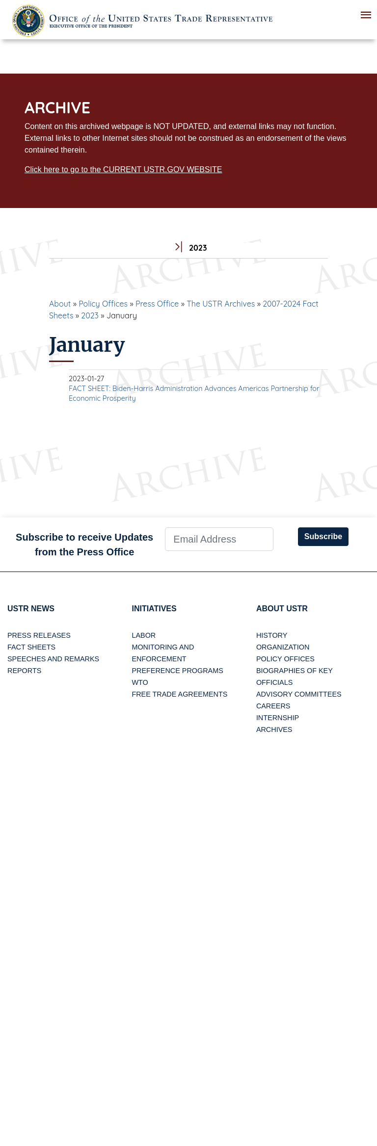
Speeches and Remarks (53, 659)
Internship (277, 718)
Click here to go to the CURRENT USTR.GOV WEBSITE (123, 169)
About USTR (282, 608)
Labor (144, 635)
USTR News (30, 608)
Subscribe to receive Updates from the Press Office (84, 544)
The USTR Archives (221, 304)
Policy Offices (103, 304)
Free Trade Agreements (179, 694)
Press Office (157, 304)
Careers (273, 706)
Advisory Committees (299, 694)
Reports (24, 671)
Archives (274, 729)
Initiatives (154, 608)
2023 (90, 315)
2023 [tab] (188, 248)
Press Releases (39, 635)
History (271, 635)
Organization (282, 647)
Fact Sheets (31, 647)
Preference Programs (177, 671)
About (60, 304)
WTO (140, 682)
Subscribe (323, 536)
